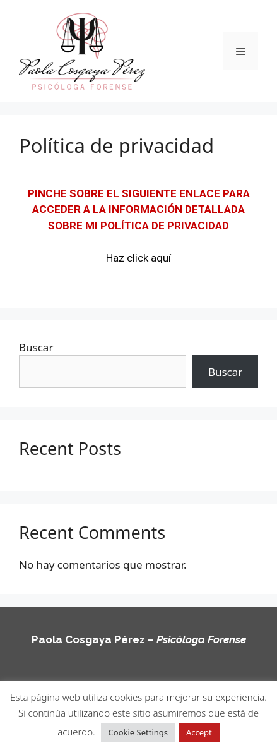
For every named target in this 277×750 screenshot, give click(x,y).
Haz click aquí (138, 257)
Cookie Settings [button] (138, 732)
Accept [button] (199, 732)
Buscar (36, 347)
